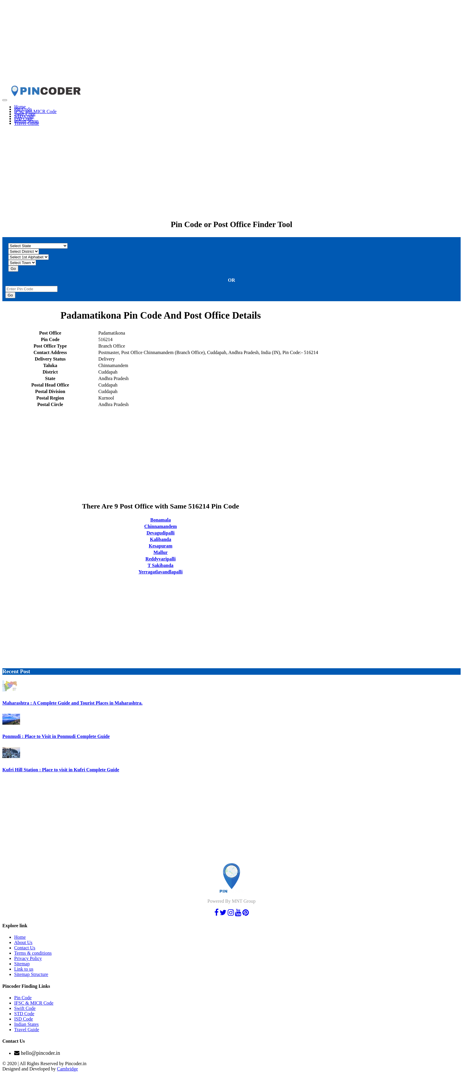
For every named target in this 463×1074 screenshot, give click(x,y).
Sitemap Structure (31, 974)
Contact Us (24, 947)
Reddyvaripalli (161, 558)
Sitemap (22, 963)
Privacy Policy (28, 958)
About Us (23, 942)
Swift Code (24, 1008)
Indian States (26, 1024)
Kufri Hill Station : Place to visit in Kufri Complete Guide (60, 769)
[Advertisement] (179, 43)
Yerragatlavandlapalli (160, 571)
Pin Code (23, 997)
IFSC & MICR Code (33, 1002)
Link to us (23, 969)
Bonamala (160, 519)
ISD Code (23, 1018)
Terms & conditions (33, 953)
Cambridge (67, 1068)
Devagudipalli (160, 532)
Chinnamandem (160, 526)
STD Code (24, 1013)
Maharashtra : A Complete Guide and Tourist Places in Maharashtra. (72, 702)
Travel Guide (26, 123)
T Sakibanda (160, 565)
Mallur (161, 552)
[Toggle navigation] (4, 100)
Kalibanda (160, 539)
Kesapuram (160, 545)
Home (20, 937)
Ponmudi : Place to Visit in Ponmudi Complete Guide (56, 736)
